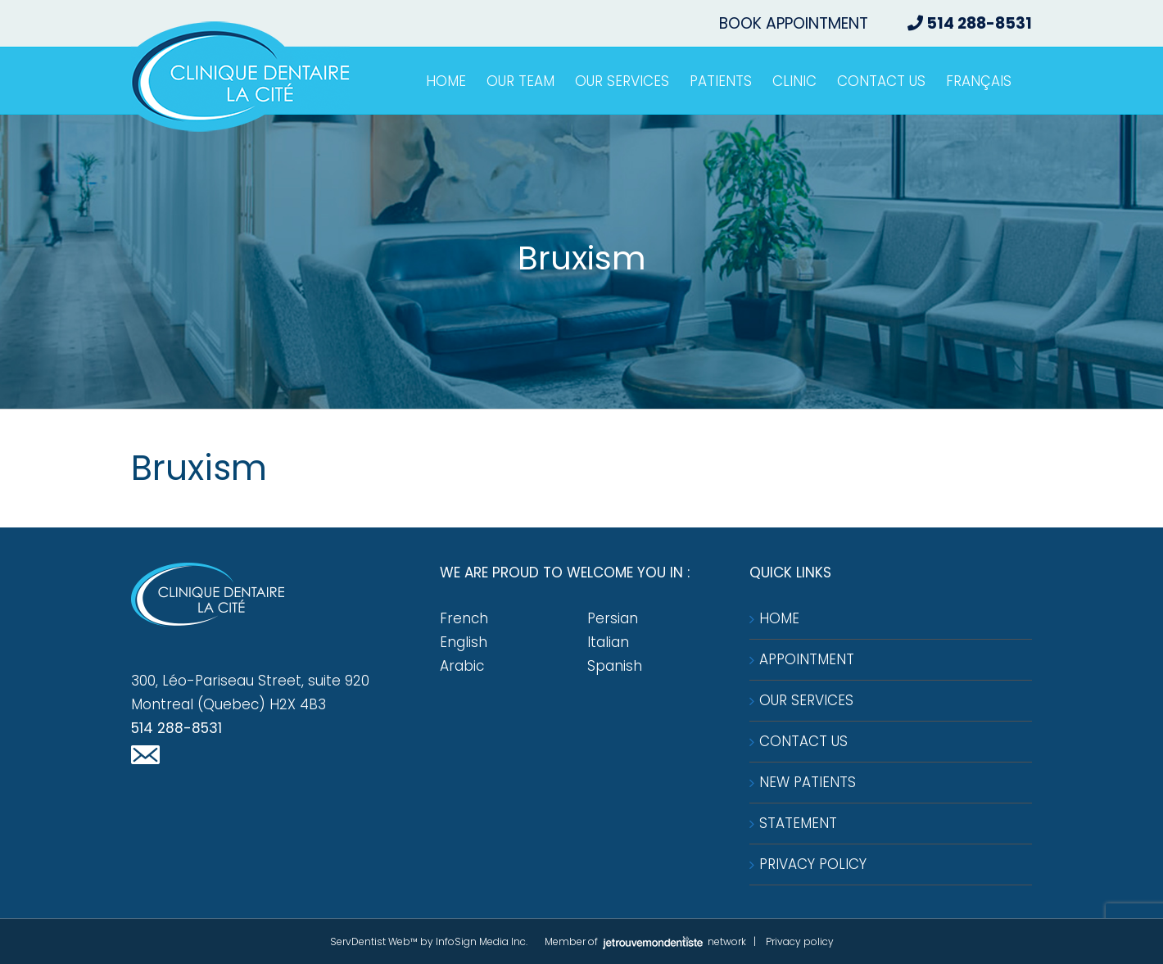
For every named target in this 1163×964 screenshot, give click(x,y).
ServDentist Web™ (374, 941)
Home (779, 618)
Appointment (806, 659)
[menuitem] (978, 81)
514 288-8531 (176, 728)
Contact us (803, 741)
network (673, 941)
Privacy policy (800, 941)
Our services (806, 700)
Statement (798, 823)
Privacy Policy (813, 864)
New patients (807, 782)
